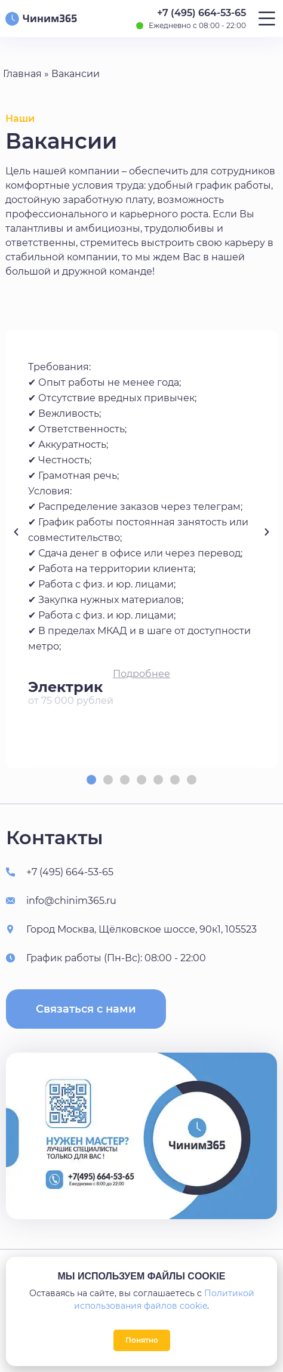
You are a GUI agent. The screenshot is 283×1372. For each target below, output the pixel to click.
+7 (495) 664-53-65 (201, 13)
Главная (22, 73)
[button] (141, 674)
